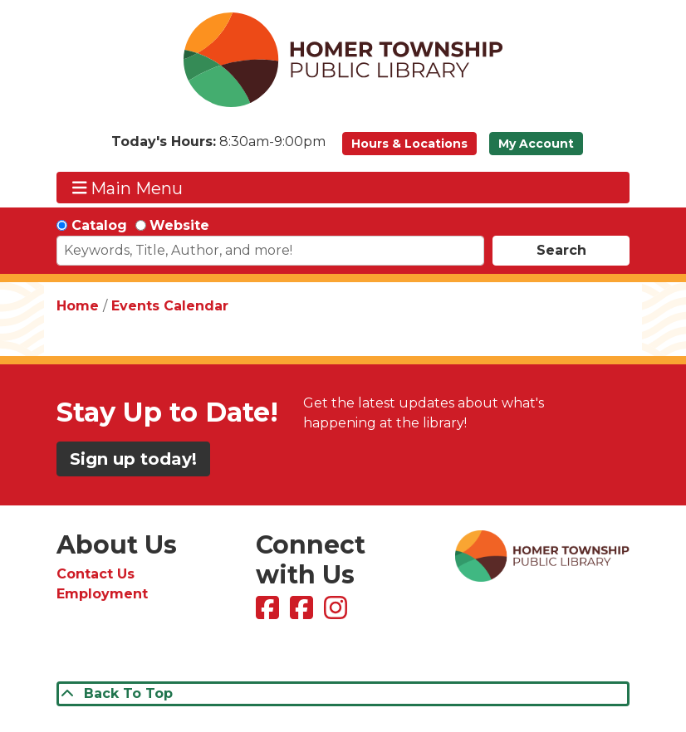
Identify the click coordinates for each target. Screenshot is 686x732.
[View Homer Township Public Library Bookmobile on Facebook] (303, 613)
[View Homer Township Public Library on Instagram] (337, 613)
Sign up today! (133, 459)
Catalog (99, 225)
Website (179, 225)
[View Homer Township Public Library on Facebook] (269, 613)
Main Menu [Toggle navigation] (128, 188)
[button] (218, 147)
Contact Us (95, 574)
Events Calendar (169, 306)
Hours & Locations (409, 143)
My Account (536, 143)
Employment (102, 594)
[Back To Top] (343, 693)
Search (561, 250)
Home (77, 306)
